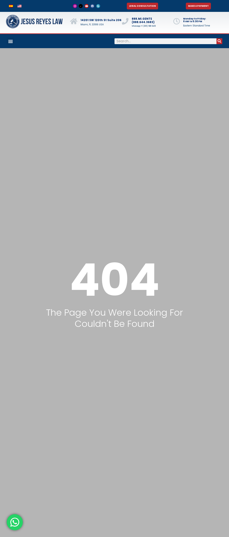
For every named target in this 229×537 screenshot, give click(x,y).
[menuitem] (11, 6)
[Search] (219, 41)
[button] (10, 41)
